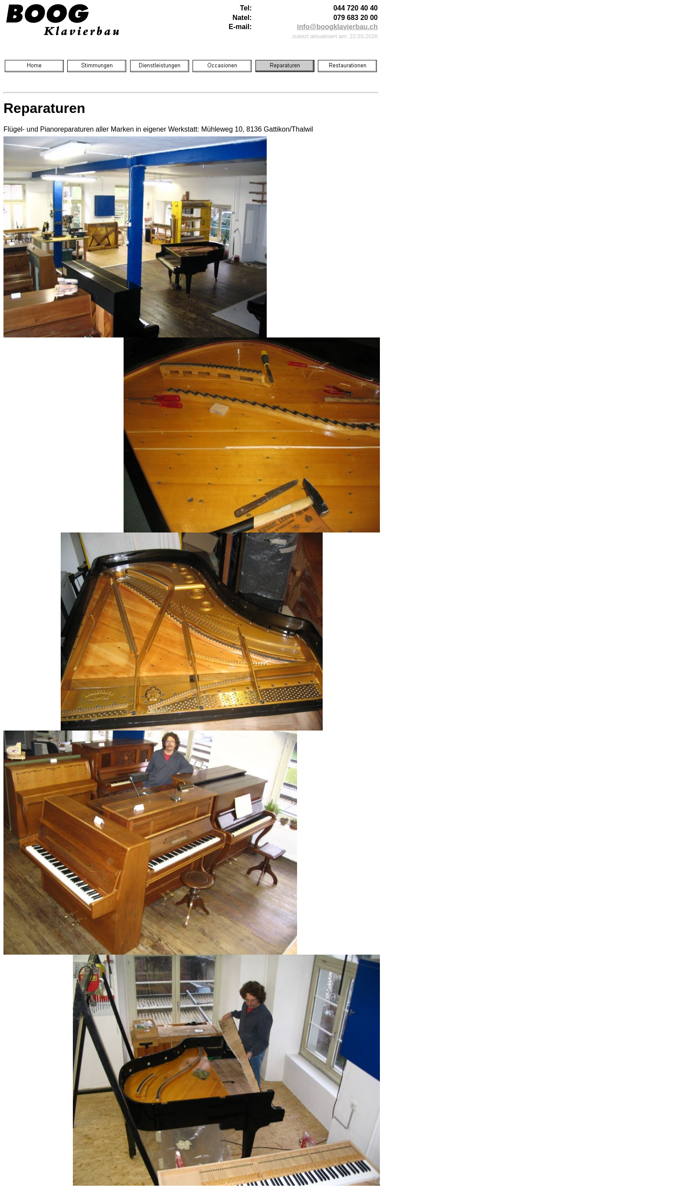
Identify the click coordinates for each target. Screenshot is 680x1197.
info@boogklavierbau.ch (337, 26)
